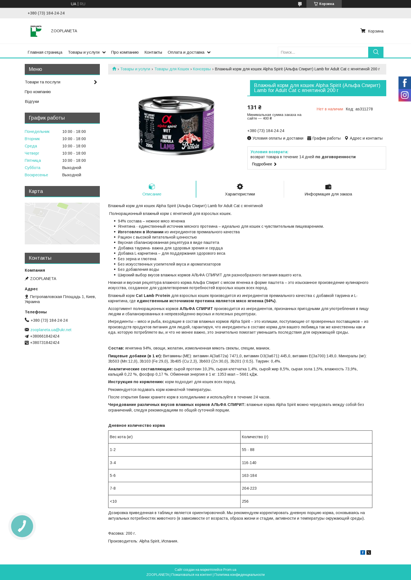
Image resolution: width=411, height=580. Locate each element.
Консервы (202, 69)
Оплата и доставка (186, 52)
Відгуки (32, 101)
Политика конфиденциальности (239, 575)
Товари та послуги (42, 82)
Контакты (153, 52)
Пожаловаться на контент (191, 575)
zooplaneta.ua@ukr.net (50, 330)
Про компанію (38, 91)
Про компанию (125, 52)
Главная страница (45, 52)
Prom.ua (229, 570)
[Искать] (375, 52)
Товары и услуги (84, 52)
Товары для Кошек (171, 69)
